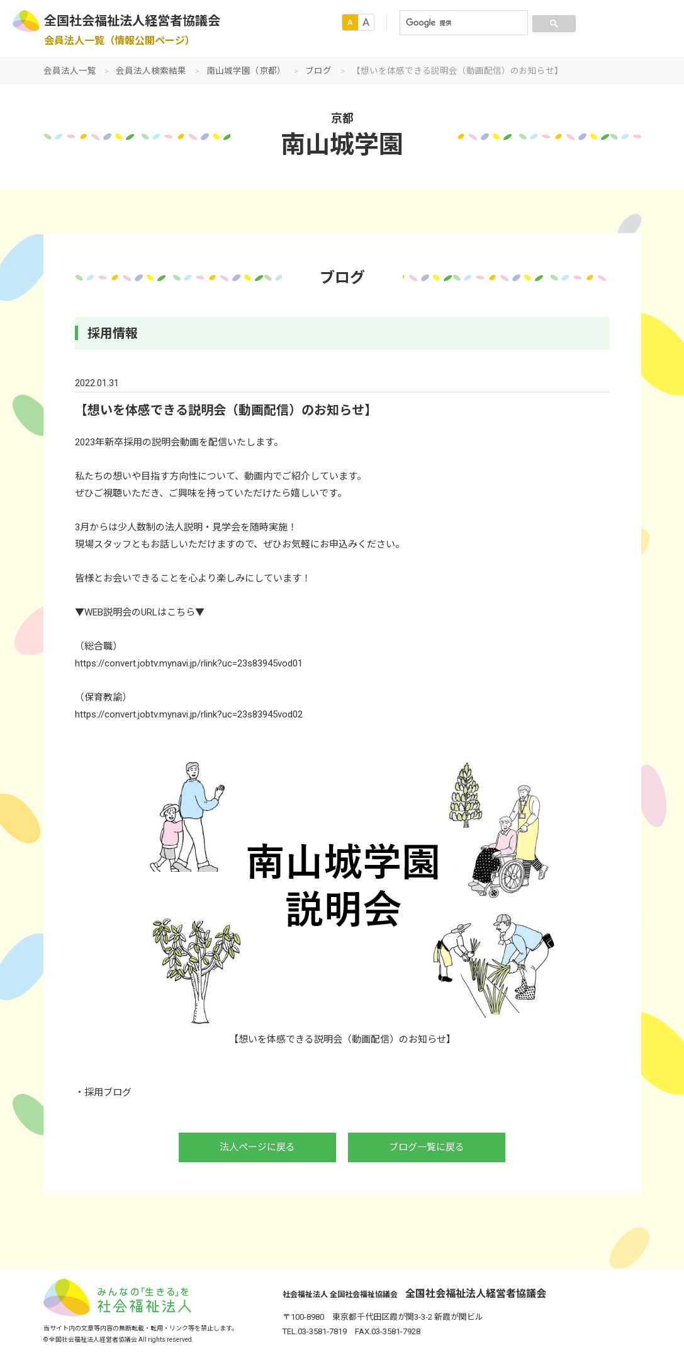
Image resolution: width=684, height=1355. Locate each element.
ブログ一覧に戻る (426, 1147)
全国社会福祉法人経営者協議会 (132, 20)
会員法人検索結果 (151, 71)
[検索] (462, 22)
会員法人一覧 (69, 71)
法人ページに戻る (257, 1147)
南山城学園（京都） (246, 71)
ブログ (318, 71)
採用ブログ (108, 1092)
